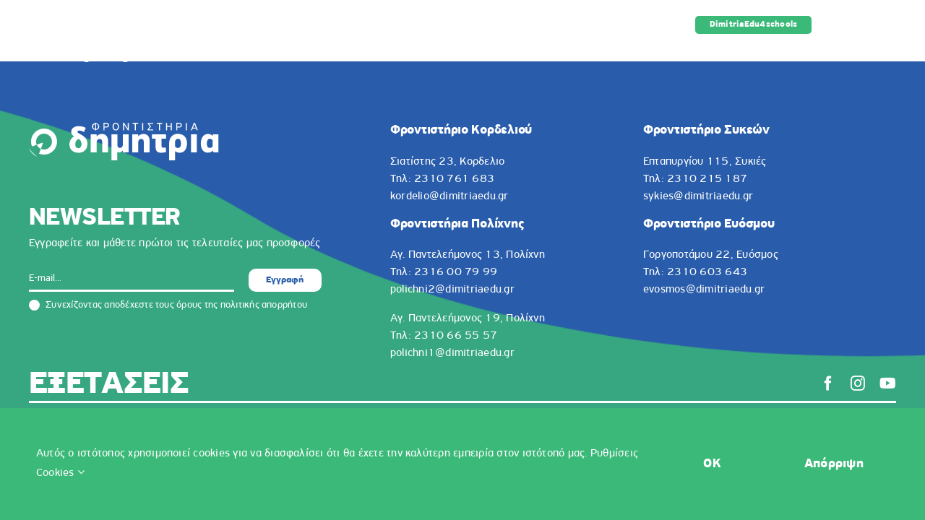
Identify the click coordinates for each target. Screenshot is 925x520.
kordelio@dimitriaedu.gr (449, 196)
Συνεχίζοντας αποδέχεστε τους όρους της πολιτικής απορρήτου (168, 305)
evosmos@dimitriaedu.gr (704, 289)
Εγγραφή (285, 280)
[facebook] (828, 383)
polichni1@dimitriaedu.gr (452, 353)
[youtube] (887, 383)
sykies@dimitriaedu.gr (698, 196)
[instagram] (858, 383)
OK (712, 464)
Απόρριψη (834, 464)
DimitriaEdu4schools (754, 24)
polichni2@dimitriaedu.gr (452, 289)
